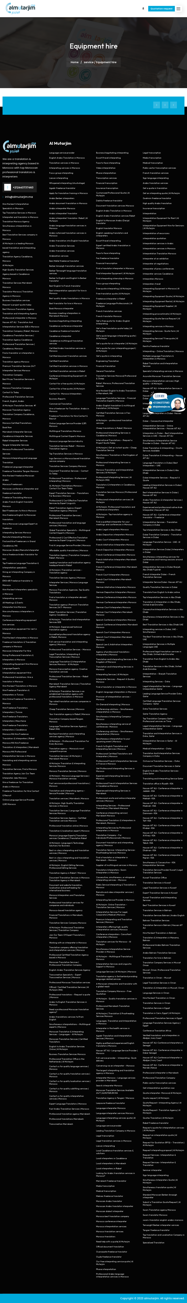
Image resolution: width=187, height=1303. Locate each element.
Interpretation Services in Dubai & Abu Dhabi (161, 471)
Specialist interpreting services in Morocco (163, 371)
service (89, 62)
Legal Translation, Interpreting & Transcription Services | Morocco (64, 655)
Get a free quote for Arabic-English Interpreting (113, 322)
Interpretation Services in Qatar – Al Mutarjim (160, 742)
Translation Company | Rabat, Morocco (21, 331)
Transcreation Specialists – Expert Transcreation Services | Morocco (65, 976)
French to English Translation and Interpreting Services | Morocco (112, 747)
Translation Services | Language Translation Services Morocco (69, 812)
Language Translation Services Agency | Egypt (161, 1024)
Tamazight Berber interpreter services (161, 1225)
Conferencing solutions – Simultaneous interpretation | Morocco (114, 732)
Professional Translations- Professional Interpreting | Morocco (68, 479)
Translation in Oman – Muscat (157, 977)
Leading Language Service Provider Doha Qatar (162, 695)
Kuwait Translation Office (155, 877)
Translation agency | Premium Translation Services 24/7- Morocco (69, 606)
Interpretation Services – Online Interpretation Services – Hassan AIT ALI (162, 427)
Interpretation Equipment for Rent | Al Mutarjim (161, 219)
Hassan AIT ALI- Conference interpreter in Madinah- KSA (163, 804)
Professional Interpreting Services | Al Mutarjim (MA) (114, 478)
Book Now (7, 427)
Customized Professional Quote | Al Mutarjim (113, 194)
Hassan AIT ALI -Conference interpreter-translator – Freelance (162, 516)
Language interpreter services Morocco (115, 1113)
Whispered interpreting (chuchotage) (67, 183)
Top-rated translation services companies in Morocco (70, 702)
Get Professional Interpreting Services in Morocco (115, 769)
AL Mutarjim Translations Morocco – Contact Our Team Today (66, 487)
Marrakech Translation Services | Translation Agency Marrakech (70, 685)
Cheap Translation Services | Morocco (66, 709)
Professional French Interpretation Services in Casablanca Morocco (116, 784)
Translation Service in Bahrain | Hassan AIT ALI (163, 926)
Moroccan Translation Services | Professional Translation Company (65, 963)
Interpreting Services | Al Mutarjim (112, 674)
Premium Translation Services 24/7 (19, 366)
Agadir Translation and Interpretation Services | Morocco (114, 1037)
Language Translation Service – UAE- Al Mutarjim (161, 543)
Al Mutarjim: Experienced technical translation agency (65, 628)
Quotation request (161, 8)
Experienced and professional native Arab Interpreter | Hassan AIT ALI (162, 508)
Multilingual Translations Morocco (65, 431)
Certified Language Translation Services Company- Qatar (162, 702)
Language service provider (62, 152)
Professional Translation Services (18, 396)
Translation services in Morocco (64, 163)
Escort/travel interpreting (108, 158)
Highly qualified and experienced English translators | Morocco (115, 1044)
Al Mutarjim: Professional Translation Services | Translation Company (66, 928)
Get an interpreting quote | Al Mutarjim (161, 193)
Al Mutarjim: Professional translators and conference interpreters (115, 508)
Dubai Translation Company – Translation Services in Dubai (162, 536)
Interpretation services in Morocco (159, 248)
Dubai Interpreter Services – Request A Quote (161, 479)
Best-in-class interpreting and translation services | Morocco (69, 851)
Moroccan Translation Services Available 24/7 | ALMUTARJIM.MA (115, 1091)
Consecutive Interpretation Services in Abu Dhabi (163, 610)
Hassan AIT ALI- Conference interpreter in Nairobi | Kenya (163, 1066)
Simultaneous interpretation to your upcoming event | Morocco (113, 740)
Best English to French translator (65, 286)
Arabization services (58, 256)
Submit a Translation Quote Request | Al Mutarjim (162, 1203)
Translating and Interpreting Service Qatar (163, 778)
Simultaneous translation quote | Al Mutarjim (159, 1188)
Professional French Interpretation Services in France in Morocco (116, 762)
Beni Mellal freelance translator (64, 261)
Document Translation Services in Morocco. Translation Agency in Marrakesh (69, 879)
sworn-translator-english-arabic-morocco (163, 1220)
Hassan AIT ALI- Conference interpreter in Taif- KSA (163, 819)
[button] (178, 9)
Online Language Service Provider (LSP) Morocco (67, 424)
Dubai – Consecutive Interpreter (158, 421)
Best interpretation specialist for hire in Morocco (68, 292)
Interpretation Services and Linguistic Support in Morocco (114, 965)
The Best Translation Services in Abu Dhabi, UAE (163, 638)
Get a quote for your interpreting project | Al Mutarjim (116, 349)
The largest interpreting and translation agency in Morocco (115, 1071)
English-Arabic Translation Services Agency (69, 970)
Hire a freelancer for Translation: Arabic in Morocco (69, 409)
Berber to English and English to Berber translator (68, 279)
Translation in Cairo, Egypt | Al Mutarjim (161, 1013)
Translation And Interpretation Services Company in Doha (161, 754)
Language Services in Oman (156, 993)
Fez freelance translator (107, 258)
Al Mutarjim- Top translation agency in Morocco (114, 515)
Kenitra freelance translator (156, 346)
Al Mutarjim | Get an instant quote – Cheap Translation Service (116, 449)
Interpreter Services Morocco (16, 370)
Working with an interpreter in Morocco (68, 942)
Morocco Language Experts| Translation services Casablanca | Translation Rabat (68, 836)
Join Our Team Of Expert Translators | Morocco (67, 936)
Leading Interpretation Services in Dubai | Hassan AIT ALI (162, 486)
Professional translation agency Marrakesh (69, 1114)
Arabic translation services (62, 251)
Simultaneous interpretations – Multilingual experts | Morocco (69, 1025)
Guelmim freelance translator (157, 198)
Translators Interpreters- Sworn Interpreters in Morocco (111, 871)
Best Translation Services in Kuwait (159, 905)
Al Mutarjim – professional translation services (114, 421)
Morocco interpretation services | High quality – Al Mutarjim (161, 382)
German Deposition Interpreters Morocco (115, 592)
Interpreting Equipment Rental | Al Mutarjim (163, 301)
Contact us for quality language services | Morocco (69, 1067)
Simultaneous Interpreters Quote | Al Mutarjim (160, 1181)
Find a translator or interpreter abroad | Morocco (68, 598)
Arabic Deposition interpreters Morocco (115, 534)
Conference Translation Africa (157, 1030)
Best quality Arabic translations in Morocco (69, 298)
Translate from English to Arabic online (161, 592)
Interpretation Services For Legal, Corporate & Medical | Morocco (112, 913)
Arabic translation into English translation (69, 240)
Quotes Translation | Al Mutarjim (158, 1118)
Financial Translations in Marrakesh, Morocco (66, 916)
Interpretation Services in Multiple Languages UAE (159, 645)
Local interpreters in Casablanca (111, 1158)
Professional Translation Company (159, 1078)
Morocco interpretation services (111, 1226)
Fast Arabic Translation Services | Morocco (69, 1109)
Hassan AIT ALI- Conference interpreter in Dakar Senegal (163, 1051)
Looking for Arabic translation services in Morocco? (115, 1174)
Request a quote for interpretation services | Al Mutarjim (163, 1129)
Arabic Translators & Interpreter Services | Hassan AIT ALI (162, 501)
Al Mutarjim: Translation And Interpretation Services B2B (69, 620)
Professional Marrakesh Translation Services (113, 1007)
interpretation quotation (154, 238)
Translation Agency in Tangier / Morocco (115, 1098)
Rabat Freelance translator (156, 1123)
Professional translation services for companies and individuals (66, 904)
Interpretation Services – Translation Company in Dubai (160, 523)
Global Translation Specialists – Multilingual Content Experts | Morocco (69, 531)
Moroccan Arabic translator (109, 1201)
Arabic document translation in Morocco (68, 203)
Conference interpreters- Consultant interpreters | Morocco (113, 935)
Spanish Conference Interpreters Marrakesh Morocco (117, 625)
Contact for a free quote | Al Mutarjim (67, 383)
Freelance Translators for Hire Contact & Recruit (68, 417)
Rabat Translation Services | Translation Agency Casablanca (68, 613)
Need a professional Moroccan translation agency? (69, 1010)
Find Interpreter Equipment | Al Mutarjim (115, 273)
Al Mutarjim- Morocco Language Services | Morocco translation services (69, 777)
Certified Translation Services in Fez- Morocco (113, 414)
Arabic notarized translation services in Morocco (67, 234)
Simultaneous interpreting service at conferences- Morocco (113, 725)
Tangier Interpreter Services (16, 445)
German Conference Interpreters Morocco (116, 597)
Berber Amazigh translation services (66, 266)
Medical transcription (106, 1191)
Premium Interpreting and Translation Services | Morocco (114, 920)
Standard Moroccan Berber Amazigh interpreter (160, 1196)
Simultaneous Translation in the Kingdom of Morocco (117, 456)
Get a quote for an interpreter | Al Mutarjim (116, 343)
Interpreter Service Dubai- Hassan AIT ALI (162, 582)
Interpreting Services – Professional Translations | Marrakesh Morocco (113, 806)
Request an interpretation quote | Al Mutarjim (160, 1136)
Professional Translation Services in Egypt (162, 1018)
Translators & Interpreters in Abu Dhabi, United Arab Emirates (162, 603)
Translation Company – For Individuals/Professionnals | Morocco (113, 836)
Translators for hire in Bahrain (157, 958)
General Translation (105, 371)
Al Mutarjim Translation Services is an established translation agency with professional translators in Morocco (66, 694)
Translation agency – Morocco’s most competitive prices (66, 750)
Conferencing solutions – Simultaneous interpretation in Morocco (114, 710)
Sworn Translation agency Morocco (159, 1210)
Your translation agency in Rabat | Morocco (69, 714)
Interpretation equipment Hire (17, 672)
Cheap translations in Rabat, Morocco (114, 428)
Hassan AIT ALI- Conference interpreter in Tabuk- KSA (163, 841)
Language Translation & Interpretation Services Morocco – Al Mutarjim (67, 663)
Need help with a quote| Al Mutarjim (113, 1241)
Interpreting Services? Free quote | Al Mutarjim (160, 339)
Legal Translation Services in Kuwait (160, 887)
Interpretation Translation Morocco (159, 253)
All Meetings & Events (13, 602)
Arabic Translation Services (62, 245)
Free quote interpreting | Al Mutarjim (113, 288)
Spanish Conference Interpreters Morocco (116, 620)
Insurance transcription (107, 188)
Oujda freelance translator (109, 1256)
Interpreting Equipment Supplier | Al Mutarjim (160, 307)
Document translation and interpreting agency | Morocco (114, 844)
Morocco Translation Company (17, 388)
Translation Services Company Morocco (67, 466)
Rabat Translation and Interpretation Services (160, 364)
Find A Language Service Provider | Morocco (70, 545)
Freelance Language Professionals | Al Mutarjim (114, 304)
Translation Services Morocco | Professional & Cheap (116, 493)
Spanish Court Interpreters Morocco (113, 632)
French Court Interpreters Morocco (112, 574)
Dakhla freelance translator (109, 200)
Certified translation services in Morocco (68, 366)
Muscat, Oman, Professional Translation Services (162, 971)
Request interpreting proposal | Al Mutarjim (163, 1150)
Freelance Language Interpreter (18, 467)
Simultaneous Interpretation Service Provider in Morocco (113, 950)
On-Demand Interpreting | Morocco (113, 704)
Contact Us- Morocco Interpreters (65, 393)
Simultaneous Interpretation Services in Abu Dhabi (163, 618)
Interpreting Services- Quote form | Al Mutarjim (161, 332)
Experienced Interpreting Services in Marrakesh (113, 792)
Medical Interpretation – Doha (157, 748)
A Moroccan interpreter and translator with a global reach (116, 985)
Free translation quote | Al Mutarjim (113, 293)
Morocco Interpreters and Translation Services (67, 896)
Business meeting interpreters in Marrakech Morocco (64, 314)
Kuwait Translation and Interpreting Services (160, 898)
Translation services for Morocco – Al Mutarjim (113, 943)
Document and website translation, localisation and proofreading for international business (66, 888)
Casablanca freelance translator (64, 331)
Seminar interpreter (152, 1170)
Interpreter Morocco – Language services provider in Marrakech (115, 1079)
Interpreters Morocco (153, 279)
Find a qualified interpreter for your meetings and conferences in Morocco (114, 523)
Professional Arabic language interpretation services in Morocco (112, 1275)
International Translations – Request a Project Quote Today (114, 441)
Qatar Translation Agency (155, 714)
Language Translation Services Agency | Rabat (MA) (68, 727)
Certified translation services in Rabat (67, 371)
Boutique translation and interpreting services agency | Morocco (67, 735)
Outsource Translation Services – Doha (161, 761)
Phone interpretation (106, 173)
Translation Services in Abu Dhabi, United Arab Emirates (162, 667)
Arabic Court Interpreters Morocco (112, 539)
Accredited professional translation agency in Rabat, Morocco (69, 635)
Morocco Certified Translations (17, 423)
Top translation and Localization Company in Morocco (163, 1236)
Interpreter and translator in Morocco (20, 217)
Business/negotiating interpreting (65, 321)
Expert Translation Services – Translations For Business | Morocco (69, 494)
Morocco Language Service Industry (66, 441)
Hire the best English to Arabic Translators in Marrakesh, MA (116, 392)
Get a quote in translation (155, 188)
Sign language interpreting (156, 178)
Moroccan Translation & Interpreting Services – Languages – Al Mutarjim (66, 1033)
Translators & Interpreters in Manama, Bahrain (161, 939)
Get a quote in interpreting (109, 356)
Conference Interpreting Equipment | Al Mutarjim (68, 377)
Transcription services (106, 178)
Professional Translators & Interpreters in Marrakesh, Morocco (115, 821)
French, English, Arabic (13, 401)
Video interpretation (106, 168)
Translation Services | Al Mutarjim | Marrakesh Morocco (65, 757)
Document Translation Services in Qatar (162, 766)
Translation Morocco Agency (16, 221)
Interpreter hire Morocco (14, 607)
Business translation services (16, 300)
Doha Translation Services (155, 709)
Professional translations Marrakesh (66, 1119)
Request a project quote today (17, 304)
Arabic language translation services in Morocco (67, 226)
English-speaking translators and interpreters (112, 234)
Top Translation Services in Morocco (19, 212)
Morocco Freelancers (12, 484)
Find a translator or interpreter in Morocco (116, 687)
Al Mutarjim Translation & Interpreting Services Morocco (67, 764)
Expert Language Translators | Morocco (68, 1103)
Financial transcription (106, 183)
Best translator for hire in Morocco (65, 303)
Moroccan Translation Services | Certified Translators (68, 1040)
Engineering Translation (107, 361)
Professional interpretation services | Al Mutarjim (115, 500)
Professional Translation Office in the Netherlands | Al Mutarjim (66, 1060)
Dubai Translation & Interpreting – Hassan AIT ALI (163, 456)
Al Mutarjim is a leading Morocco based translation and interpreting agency (19, 247)
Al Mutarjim (8, 265)
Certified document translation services (68, 356)
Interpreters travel (152, 284)
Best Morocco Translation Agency (18, 309)
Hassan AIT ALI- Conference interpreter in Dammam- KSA (163, 812)
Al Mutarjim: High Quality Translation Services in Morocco (66, 804)
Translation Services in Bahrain (157, 910)
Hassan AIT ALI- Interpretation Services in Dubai (162, 389)
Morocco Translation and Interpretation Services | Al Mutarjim (114, 471)
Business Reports (57, 398)
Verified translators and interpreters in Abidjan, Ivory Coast (161, 1036)
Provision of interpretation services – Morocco (113, 698)
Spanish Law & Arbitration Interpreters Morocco (114, 645)
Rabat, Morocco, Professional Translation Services (115, 384)
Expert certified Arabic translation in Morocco (113, 246)
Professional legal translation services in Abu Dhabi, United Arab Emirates (162, 652)
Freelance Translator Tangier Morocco (20, 471)
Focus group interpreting (61, 173)
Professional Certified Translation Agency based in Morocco (69, 956)
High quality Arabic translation (157, 203)
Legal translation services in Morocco (113, 1141)
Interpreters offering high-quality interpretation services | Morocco (112, 928)
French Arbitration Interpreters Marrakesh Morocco (116, 560)
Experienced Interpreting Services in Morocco (113, 777)
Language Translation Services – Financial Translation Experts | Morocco (116, 399)
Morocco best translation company (112, 1216)
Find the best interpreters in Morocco (20, 637)
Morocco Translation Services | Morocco (67, 771)
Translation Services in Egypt (156, 1008)
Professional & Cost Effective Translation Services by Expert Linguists (68, 501)
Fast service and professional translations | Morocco (69, 784)
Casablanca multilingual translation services (66, 342)
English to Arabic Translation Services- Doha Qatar (161, 772)
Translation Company (13, 375)
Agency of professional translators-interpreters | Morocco (113, 653)
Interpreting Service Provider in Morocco (115, 900)
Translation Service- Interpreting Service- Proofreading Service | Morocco (115, 851)
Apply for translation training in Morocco (68, 193)
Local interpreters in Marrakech (111, 1163)
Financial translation (106, 366)
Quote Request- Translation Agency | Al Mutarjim (161, 1111)
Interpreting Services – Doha (156, 681)
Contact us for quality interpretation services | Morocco (66, 1097)
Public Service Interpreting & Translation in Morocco (116, 886)
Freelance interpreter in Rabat (110, 298)
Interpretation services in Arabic (158, 243)
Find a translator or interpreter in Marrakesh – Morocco (112, 858)
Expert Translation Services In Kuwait (160, 893)
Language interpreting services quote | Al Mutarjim (116, 1119)
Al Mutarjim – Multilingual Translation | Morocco (114, 957)
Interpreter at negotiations (156, 263)
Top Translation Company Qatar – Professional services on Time (159, 720)
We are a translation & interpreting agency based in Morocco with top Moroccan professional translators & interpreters (21, 167)
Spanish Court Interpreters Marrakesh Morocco (114, 638)
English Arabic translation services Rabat (115, 215)
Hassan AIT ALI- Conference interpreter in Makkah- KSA (163, 797)
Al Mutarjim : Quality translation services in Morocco (116, 1000)
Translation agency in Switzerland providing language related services (116, 977)
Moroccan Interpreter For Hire (17, 651)
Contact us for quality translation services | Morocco (69, 1075)
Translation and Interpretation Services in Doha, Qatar (162, 734)
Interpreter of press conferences (158, 268)
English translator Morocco (109, 228)
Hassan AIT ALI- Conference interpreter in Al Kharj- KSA (163, 834)
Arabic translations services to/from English (66, 1018)
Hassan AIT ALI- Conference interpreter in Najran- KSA (163, 856)
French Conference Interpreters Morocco (115, 555)
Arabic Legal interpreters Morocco (112, 529)
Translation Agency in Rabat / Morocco (67, 873)
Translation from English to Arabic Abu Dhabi (161, 660)
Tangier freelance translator (156, 1230)
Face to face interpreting (108, 163)
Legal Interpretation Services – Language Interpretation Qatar (162, 687)
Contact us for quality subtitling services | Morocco (69, 1090)
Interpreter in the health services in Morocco (113, 1029)
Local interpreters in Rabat (109, 1168)
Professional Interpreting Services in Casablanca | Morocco (113, 434)
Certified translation (58, 361)
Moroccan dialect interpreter (109, 1211)
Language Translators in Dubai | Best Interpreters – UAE (160, 464)
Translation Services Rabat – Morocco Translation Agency (67, 447)
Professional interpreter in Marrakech (161, 1072)
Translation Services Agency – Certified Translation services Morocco (67, 819)
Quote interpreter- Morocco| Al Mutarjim (162, 1093)
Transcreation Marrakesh (61, 1124)
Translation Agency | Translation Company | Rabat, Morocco (69, 556)
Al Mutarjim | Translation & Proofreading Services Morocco (115, 1014)
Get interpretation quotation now (159, 1088)
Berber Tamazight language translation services (68, 272)
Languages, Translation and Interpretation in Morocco (116, 1022)
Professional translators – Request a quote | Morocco (69, 996)
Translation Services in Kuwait (157, 882)
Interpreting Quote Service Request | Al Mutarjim (161, 320)
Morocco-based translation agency (65, 910)
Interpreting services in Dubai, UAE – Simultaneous (160, 630)
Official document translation (110, 1246)
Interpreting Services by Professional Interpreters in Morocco (113, 829)
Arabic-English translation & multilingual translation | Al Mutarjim (115, 406)
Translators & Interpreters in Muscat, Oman (163, 988)
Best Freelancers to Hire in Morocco (19, 510)
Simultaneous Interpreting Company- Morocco (114, 718)
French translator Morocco (108, 316)
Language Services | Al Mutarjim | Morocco (116, 971)
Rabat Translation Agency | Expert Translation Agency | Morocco (65, 509)
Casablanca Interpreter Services (18, 436)
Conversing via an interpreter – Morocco (115, 1065)
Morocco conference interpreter (111, 1221)
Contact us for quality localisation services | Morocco (69, 1082)
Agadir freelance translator (62, 188)
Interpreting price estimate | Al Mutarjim (162, 314)
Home (75, 62)
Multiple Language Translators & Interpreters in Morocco (158, 357)
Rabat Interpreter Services (15, 440)
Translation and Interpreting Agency (20, 313)
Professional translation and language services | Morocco (67, 524)
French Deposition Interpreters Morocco (115, 549)
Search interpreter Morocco (109, 1085)
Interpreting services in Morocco (64, 168)
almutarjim (151, 1298)
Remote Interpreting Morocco (17, 537)
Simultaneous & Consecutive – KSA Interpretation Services (159, 863)
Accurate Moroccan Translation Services (162, 376)
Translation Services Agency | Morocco (67, 577)
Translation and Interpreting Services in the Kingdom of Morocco (116, 660)
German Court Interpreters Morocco (113, 607)
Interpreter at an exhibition (156, 258)
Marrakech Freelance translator (111, 1181)
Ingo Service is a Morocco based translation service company (69, 459)
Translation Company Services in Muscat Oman (162, 964)
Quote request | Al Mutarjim (156, 1098)
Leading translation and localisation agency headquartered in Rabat (70, 563)
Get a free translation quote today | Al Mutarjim (114, 329)
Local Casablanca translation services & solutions (115, 1152)
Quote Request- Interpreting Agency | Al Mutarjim (162, 1104)
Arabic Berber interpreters (61, 198)
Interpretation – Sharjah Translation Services (160, 675)
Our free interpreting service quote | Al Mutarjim (114, 1262)
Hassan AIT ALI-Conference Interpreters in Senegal (163, 1044)
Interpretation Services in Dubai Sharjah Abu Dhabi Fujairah (161, 568)
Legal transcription (105, 1136)
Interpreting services (12, 598)
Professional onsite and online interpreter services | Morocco (116, 799)
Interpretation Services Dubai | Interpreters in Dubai (163, 550)
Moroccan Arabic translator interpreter (114, 1206)
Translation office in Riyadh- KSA (158, 783)
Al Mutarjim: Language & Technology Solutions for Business (66, 844)
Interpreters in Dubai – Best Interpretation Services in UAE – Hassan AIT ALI (163, 434)
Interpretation (149, 213)
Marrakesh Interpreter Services (17, 432)
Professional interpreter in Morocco (19, 318)
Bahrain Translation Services (156, 920)
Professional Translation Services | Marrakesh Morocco (65, 516)
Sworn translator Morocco (155, 1215)
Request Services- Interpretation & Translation (159, 1156)
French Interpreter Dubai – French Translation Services (159, 575)
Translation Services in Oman (156, 1003)
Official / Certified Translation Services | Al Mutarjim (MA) (69, 988)
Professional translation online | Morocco (68, 825)
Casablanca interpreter (60, 336)
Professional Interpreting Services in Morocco (113, 463)
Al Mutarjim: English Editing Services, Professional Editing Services (66, 866)
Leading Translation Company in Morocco (115, 1130)
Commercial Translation (60, 404)
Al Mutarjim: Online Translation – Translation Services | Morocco (111, 906)
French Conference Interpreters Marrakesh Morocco (116, 568)
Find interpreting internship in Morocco (114, 278)
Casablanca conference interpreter (66, 326)
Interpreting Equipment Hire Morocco (20, 664)
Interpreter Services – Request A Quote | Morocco (115, 680)
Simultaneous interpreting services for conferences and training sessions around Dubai (163, 559)
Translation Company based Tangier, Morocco (66, 720)
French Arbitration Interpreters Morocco (115, 544)
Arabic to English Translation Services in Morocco (68, 1003)
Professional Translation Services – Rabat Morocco (68, 677)
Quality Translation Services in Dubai (160, 587)
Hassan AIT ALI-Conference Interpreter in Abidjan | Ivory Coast (162, 1059)
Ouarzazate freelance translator (111, 1251)
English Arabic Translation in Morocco (67, 158)
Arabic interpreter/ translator (63, 213)
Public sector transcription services (159, 168)
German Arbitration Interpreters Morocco (116, 587)
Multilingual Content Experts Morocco (67, 436)
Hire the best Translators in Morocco (20, 686)
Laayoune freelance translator (110, 1103)
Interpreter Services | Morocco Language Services (68, 583)
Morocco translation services (109, 1231)
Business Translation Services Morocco (67, 1054)
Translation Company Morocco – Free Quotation (113, 992)
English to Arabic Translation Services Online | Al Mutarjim (67, 1047)
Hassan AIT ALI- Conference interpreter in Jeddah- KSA (163, 789)
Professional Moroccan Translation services (69, 982)
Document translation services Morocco (115, 205)
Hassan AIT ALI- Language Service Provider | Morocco (117, 1051)
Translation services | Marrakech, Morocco (69, 798)
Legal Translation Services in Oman (159, 983)
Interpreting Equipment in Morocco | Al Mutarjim (161, 290)
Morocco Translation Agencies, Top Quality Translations (69, 591)
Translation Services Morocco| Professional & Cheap (116, 377)
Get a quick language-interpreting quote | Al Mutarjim (116, 337)
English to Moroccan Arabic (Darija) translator (113, 221)
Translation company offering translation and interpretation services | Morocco (68, 948)
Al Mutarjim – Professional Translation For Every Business (69, 742)
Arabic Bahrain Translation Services (159, 953)
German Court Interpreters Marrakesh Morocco (114, 613)
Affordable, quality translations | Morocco (68, 550)
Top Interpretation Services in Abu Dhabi (162, 530)
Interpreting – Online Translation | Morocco (163, 351)
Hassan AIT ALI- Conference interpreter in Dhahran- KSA (163, 849)
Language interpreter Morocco (110, 1108)
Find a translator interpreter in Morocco (115, 268)
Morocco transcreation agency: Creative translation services (68, 670)
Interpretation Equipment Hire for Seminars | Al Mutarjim (163, 226)
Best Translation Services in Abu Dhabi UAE (163, 624)
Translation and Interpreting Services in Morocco (114, 668)
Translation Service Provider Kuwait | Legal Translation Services (163, 871)
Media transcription (105, 1186)
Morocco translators (105, 1236)
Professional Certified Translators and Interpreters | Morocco (114, 755)
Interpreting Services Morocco (17, 532)
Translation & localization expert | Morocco (69, 831)
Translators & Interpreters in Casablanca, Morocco (115, 486)
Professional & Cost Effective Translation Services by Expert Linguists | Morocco (68, 539)
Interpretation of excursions (156, 233)
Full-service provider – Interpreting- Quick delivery (116, 1059)
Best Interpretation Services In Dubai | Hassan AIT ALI (161, 493)
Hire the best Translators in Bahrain (159, 933)
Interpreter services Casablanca (158, 273)
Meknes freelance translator (109, 1196)
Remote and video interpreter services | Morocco (115, 893)
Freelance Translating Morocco (17, 497)
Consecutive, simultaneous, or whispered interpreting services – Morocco (115, 878)
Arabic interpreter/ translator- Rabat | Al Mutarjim (68, 219)
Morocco (7, 278)
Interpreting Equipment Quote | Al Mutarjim (163, 296)
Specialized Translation (153, 1242)
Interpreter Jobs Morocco (15, 778)
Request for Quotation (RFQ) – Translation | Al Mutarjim (163, 1143)
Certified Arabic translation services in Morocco (67, 349)
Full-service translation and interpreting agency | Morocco (68, 643)
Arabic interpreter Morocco (62, 208)
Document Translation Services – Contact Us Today (68, 472)
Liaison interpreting (58, 178)
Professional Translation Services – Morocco (70, 649)
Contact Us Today (11, 392)
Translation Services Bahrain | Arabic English (163, 915)
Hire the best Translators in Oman (159, 998)
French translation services (109, 311)
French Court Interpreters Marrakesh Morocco (113, 580)
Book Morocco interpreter (61, 308)
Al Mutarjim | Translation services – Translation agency (65, 571)
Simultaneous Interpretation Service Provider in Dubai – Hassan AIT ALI (160, 441)
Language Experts (11, 668)
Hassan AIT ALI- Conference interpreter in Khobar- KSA (163, 826)
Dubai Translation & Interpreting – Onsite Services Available (162, 449)
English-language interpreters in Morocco (116, 692)
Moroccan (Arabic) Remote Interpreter (21, 550)
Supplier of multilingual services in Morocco (116, 865)
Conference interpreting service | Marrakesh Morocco (112, 814)
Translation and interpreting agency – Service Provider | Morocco (67, 792)
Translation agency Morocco (16, 361)
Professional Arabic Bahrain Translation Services (161, 946)
